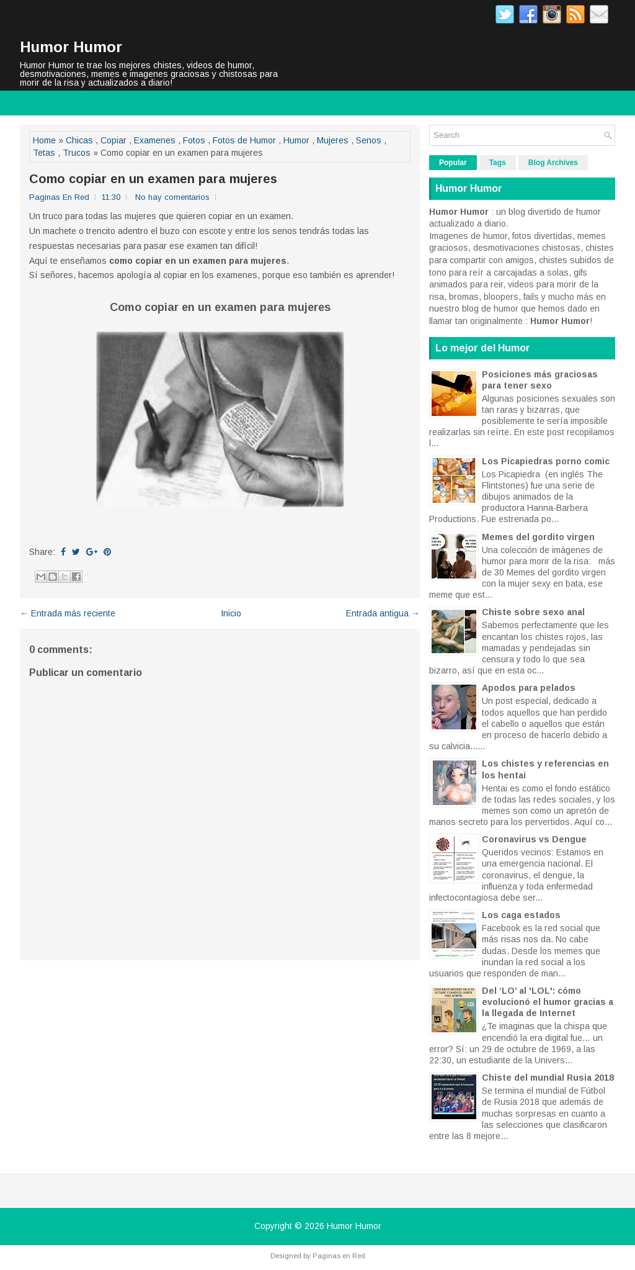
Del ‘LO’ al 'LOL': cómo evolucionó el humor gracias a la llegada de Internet (547, 1002)
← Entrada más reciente (67, 613)
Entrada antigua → (383, 613)
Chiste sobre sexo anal (533, 612)
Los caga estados (521, 915)
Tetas (44, 153)
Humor (296, 140)
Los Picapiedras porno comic (546, 461)
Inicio (231, 613)
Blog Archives (553, 162)
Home (44, 140)
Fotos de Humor (244, 140)
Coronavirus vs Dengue (534, 839)
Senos (368, 140)
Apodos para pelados (528, 688)
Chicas (79, 140)
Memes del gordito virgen (538, 537)
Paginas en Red (339, 1255)
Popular (453, 162)
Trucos (77, 153)
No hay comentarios (172, 197)
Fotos (194, 140)
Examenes (154, 140)
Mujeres (333, 140)
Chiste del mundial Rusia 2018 (548, 1078)
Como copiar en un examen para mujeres (153, 179)
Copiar (113, 140)
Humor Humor (71, 46)
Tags (497, 162)
